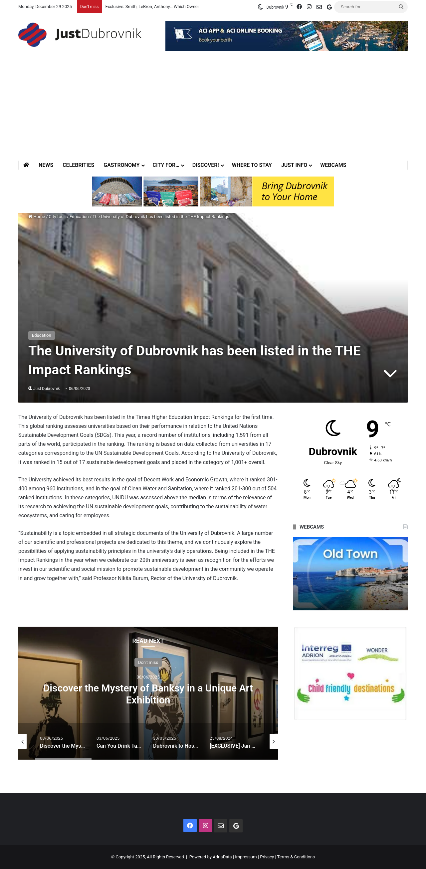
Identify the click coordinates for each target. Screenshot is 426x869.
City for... (57, 216)
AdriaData (222, 856)
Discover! (205, 165)
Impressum (246, 856)
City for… (166, 165)
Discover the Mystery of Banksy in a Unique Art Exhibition (148, 694)
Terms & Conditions (296, 856)
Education (79, 216)
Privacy (267, 856)
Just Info (294, 165)
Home (36, 216)
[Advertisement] (213, 110)
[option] (148, 693)
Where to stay (252, 165)
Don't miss (148, 662)
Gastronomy (121, 165)
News (46, 165)
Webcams (333, 165)
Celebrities (78, 165)
